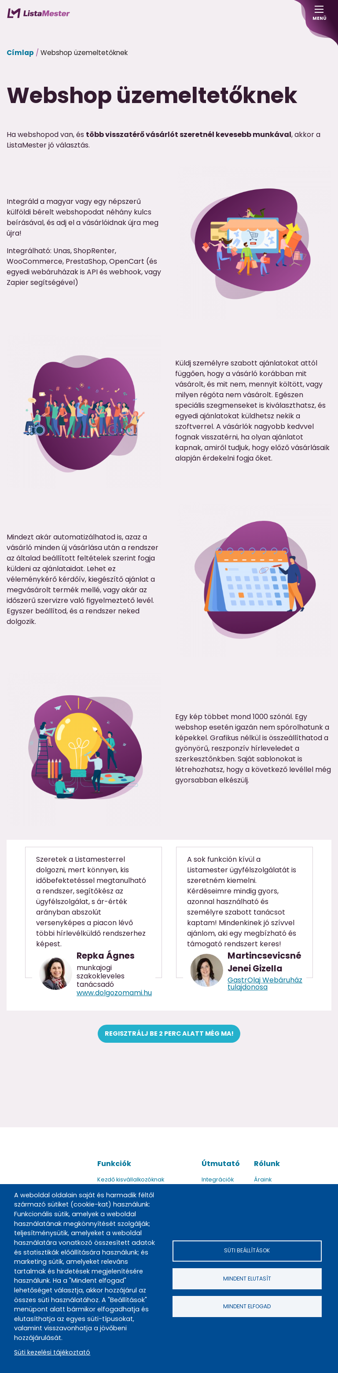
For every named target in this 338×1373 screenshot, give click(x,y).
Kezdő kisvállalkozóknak (130, 1179)
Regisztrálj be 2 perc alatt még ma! (169, 1033)
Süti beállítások (247, 1250)
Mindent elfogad (247, 1306)
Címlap (20, 52)
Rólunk (267, 1164)
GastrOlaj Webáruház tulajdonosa (265, 983)
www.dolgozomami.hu (114, 993)
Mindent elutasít (247, 1278)
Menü (319, 15)
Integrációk (218, 1179)
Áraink (263, 1179)
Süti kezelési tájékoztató (52, 1352)
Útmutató (221, 1164)
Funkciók (114, 1164)
